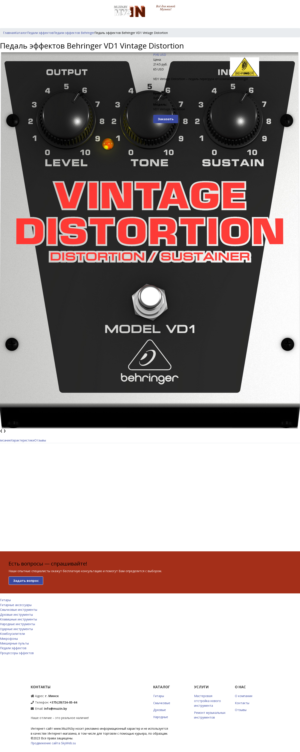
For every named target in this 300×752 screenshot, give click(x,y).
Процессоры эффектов (17, 653)
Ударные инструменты (16, 629)
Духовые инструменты (16, 615)
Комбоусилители (12, 634)
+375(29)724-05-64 (63, 702)
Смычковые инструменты (18, 610)
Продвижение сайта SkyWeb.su (53, 743)
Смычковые (161, 703)
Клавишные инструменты (18, 619)
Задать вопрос (26, 580)
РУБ (156, 55)
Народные (160, 717)
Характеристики (22, 440)
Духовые (159, 710)
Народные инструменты (17, 624)
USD (163, 55)
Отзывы (40, 440)
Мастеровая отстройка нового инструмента (207, 701)
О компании (243, 696)
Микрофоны (9, 639)
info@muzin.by (55, 709)
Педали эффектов (13, 648)
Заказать (166, 119)
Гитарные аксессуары (16, 605)
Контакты (242, 703)
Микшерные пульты (14, 643)
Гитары (5, 600)
